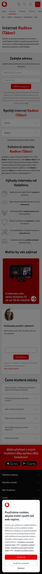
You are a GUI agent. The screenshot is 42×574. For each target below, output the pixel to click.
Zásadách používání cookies (24, 550)
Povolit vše (21, 557)
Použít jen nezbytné (21, 563)
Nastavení (21, 568)
